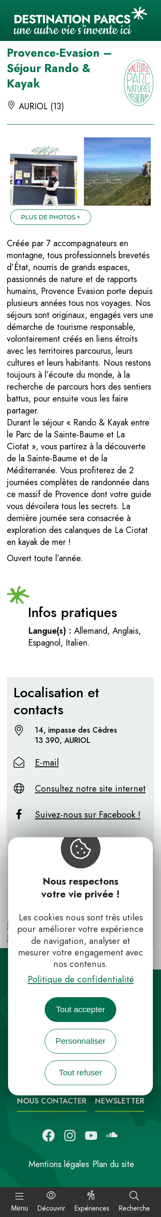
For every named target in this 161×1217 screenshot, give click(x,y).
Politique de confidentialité (81, 979)
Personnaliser (80, 1040)
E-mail (47, 762)
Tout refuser (80, 1072)
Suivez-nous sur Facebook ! (88, 814)
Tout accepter (80, 1009)
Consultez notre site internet (90, 788)
